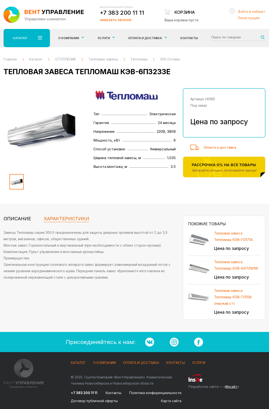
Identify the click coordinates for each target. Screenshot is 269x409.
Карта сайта (171, 401)
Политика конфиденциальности (155, 393)
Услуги (198, 363)
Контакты (189, 38)
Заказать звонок (115, 20)
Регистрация (249, 18)
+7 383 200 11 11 (122, 12)
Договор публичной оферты (94, 401)
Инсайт (231, 387)
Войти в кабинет (251, 11)
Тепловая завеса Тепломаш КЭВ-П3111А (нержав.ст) (233, 297)
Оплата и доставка (220, 147)
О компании (104, 363)
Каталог (78, 363)
